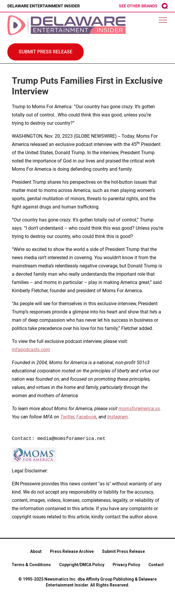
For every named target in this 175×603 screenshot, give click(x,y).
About (36, 551)
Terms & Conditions (31, 564)
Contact (156, 564)
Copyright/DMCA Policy (81, 564)
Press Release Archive (72, 551)
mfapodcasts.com (31, 349)
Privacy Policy (126, 564)
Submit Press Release (123, 551)
